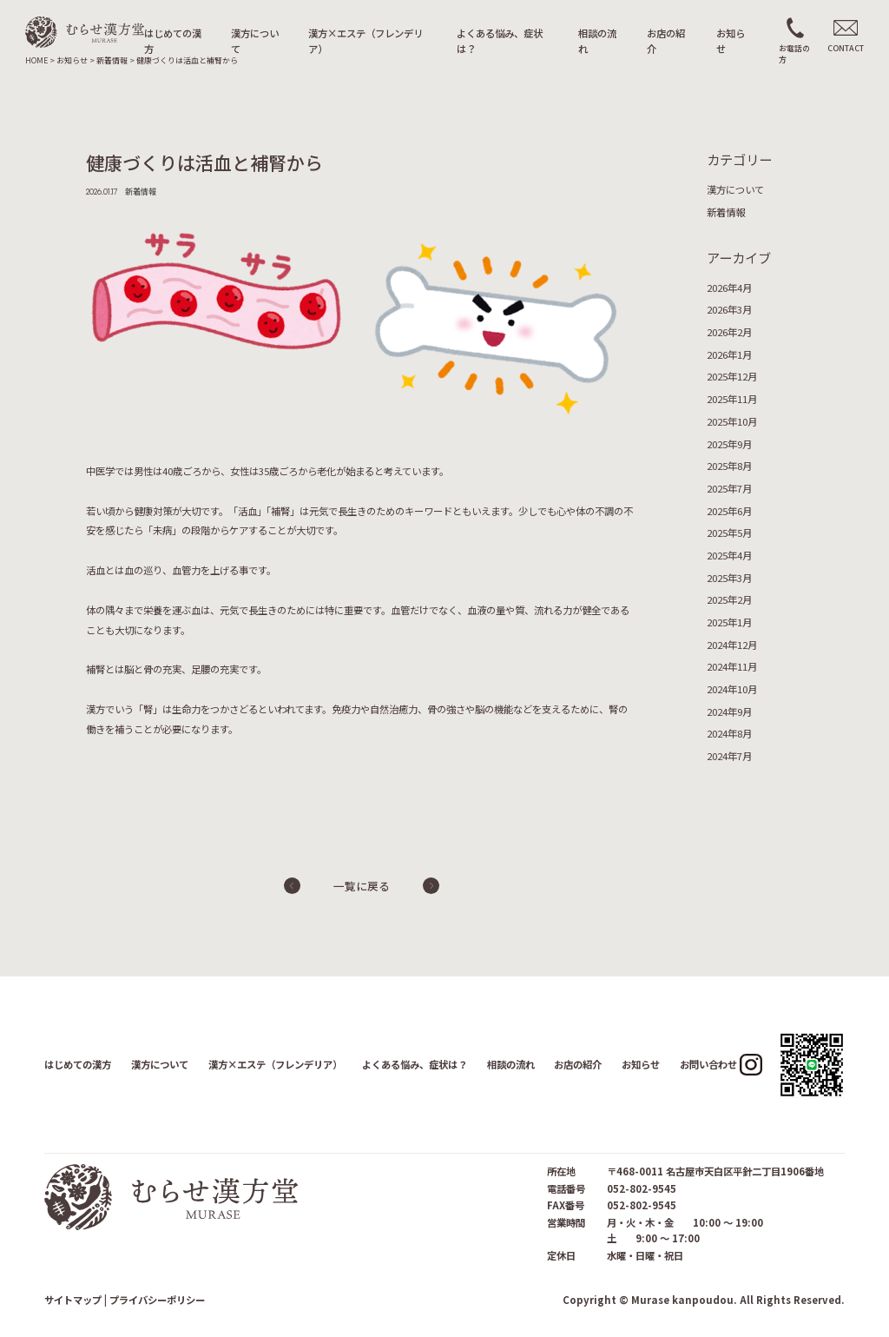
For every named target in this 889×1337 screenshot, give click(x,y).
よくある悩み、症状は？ (500, 40)
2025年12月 (732, 376)
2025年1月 (729, 622)
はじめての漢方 (172, 40)
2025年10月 (732, 421)
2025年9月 (729, 444)
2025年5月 (729, 532)
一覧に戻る (361, 885)
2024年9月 (729, 711)
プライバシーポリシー (157, 1300)
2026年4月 (729, 288)
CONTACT (845, 48)
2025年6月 (729, 511)
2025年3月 (729, 578)
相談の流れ (597, 40)
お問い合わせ (708, 1064)
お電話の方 (794, 54)
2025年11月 (732, 399)
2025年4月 (729, 555)
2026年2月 (729, 332)
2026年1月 (729, 354)
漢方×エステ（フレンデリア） (365, 40)
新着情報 (726, 212)
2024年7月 (729, 756)
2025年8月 (729, 466)
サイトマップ (73, 1300)
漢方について (255, 40)
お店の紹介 (666, 40)
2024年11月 (732, 666)
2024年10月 (732, 689)
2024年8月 (729, 733)
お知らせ (730, 40)
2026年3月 (729, 309)
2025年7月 (729, 488)
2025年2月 (729, 599)
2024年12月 (732, 645)
